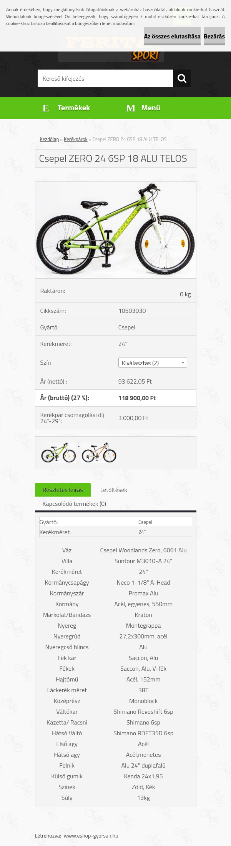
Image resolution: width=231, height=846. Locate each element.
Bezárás (214, 36)
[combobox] (152, 362)
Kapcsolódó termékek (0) (74, 503)
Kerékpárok (76, 139)
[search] (182, 78)
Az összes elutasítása (172, 36)
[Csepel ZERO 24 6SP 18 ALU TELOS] (115, 184)
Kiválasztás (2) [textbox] (140, 362)
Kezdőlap (49, 139)
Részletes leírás (63, 489)
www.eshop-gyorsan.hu (91, 835)
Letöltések (113, 489)
